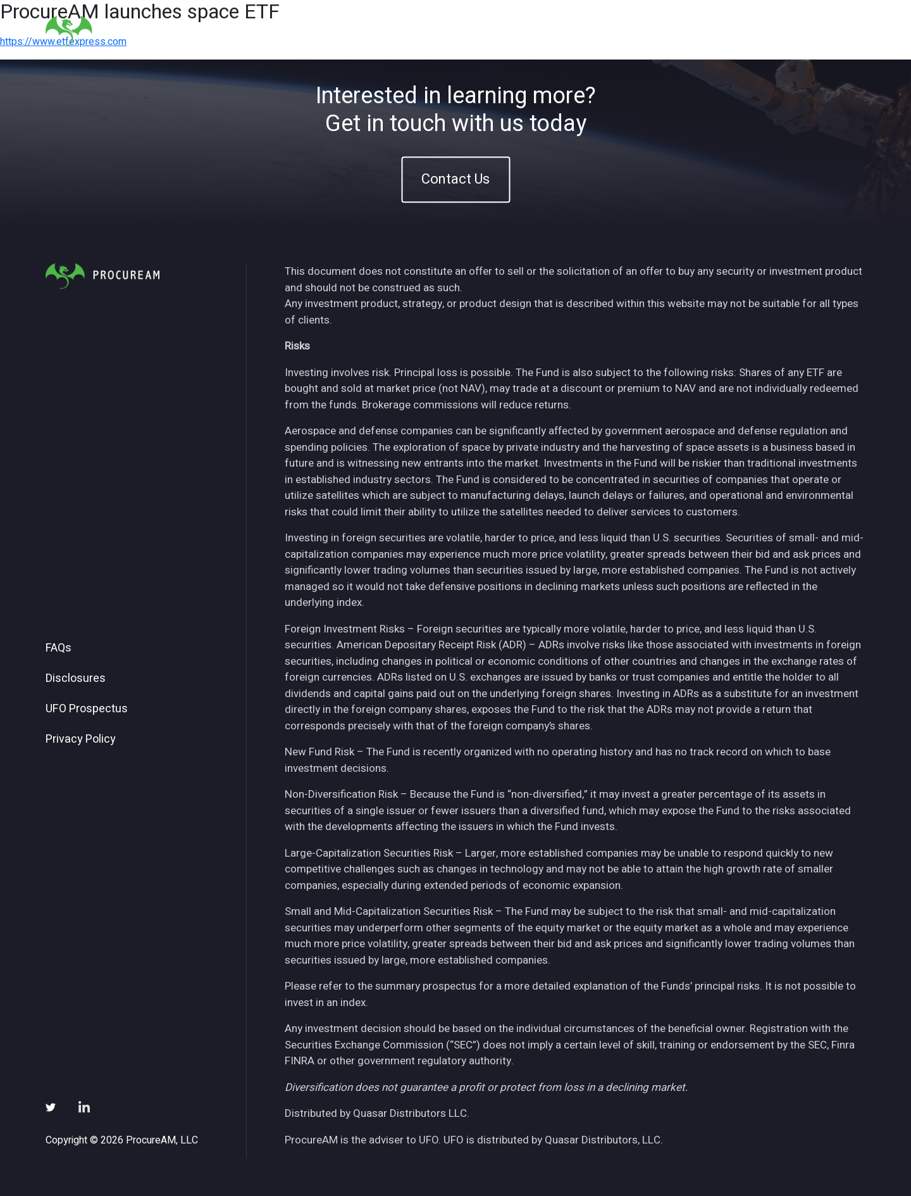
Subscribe (770, 30)
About (558, 30)
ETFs (604, 30)
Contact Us (455, 179)
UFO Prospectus (87, 709)
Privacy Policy (81, 739)
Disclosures (76, 678)
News (711, 30)
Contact (835, 30)
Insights (657, 30)
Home (508, 30)
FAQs (58, 648)
